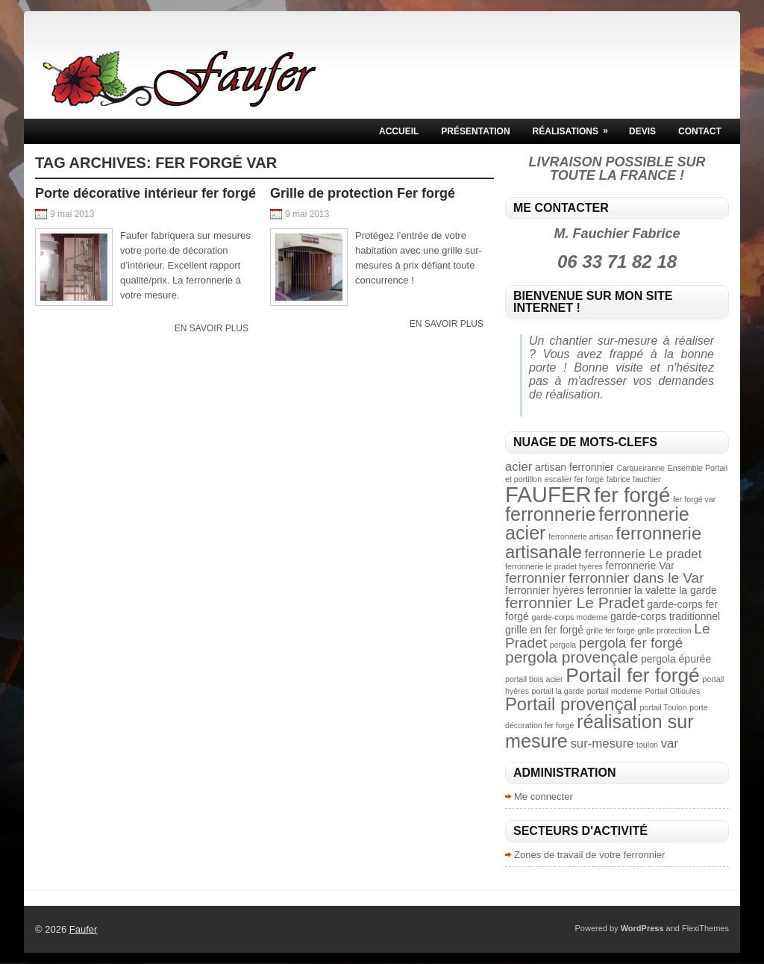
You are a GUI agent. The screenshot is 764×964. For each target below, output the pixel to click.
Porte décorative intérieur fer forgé (145, 193)
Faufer (83, 929)
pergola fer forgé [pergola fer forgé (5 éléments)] (631, 643)
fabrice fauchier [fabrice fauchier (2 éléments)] (634, 479)
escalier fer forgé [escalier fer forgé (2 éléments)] (574, 479)
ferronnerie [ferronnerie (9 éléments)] (550, 514)
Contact (699, 131)
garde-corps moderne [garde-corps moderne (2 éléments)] (570, 617)
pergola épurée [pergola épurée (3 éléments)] (676, 659)
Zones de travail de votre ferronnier (589, 854)
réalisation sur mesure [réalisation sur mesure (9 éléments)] (599, 731)
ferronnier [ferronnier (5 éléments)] (535, 578)
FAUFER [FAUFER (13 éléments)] (548, 494)
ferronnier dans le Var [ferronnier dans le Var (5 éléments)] (636, 578)
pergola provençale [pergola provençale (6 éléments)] (571, 657)
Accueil (399, 131)
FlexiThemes (705, 928)
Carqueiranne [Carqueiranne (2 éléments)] (640, 467)
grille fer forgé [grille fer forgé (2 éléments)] (610, 630)
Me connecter (543, 796)
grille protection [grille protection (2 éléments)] (664, 630)
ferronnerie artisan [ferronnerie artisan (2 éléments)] (580, 536)
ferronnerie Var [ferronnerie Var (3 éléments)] (640, 566)
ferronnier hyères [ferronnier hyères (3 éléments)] (544, 590)
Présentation (475, 131)
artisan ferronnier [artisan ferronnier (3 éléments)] (574, 467)
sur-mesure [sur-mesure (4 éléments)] (601, 743)
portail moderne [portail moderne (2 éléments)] (614, 690)
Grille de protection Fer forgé (362, 193)
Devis (642, 131)
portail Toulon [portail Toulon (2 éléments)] (663, 707)
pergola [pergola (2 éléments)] (563, 644)
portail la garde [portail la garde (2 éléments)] (558, 690)
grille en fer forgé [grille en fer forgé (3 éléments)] (544, 630)
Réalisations (575, 128)
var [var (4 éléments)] (669, 743)
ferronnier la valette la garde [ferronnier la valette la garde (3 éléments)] (651, 590)
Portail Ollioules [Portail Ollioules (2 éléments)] (672, 690)
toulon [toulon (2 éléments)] (647, 744)
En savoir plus (211, 328)
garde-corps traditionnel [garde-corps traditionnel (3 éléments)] (665, 616)
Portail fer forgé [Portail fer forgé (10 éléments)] (632, 675)
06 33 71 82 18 (617, 261)
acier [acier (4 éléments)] (518, 467)
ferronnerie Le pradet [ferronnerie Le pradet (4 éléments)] (643, 554)
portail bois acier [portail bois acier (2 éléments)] (534, 679)
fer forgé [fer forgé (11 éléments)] (632, 495)
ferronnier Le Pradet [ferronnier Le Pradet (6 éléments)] (575, 602)
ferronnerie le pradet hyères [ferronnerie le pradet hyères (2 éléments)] (554, 566)
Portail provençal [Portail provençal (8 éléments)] (571, 704)
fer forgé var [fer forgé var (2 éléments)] (694, 499)
